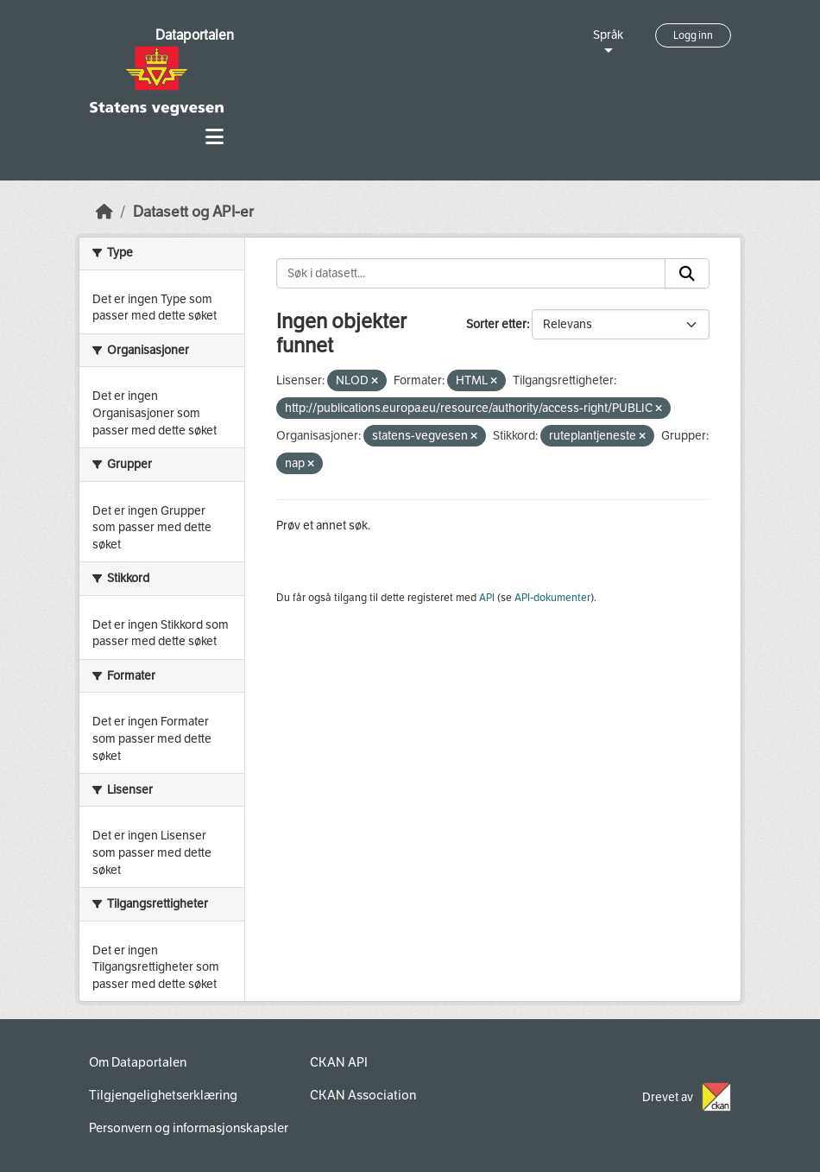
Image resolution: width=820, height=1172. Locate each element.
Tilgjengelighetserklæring (163, 1095)
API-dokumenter (552, 598)
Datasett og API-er (193, 212)
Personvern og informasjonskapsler (188, 1128)
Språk (608, 35)
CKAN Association (363, 1095)
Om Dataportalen (137, 1062)
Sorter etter (496, 324)
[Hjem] (104, 212)
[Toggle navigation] (214, 137)
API (487, 598)
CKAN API (339, 1062)
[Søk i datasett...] (471, 273)
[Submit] (687, 273)
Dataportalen (194, 35)
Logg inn (693, 35)
